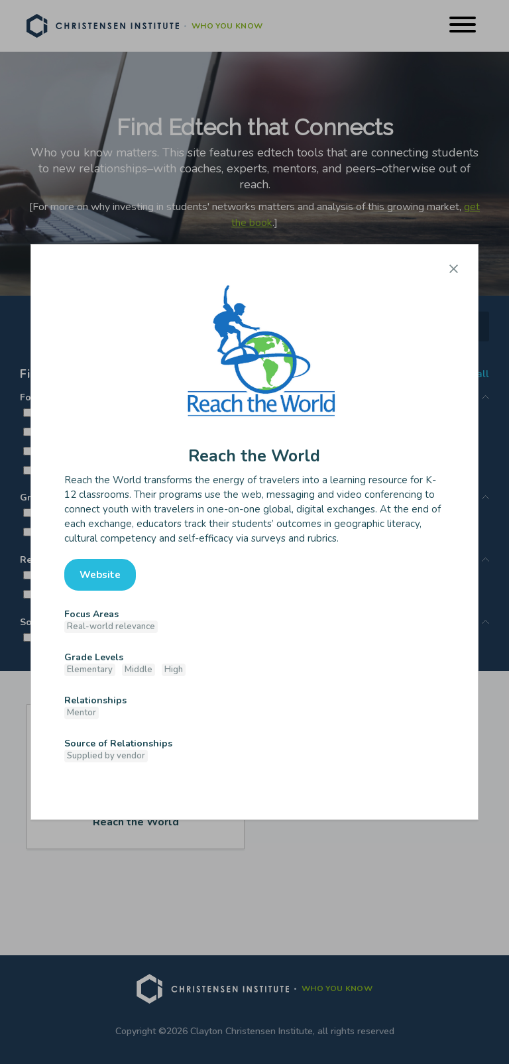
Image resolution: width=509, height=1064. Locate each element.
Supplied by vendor (106, 756)
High (173, 670)
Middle (138, 670)
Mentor (81, 713)
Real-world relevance (111, 626)
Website (100, 574)
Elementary (90, 670)
